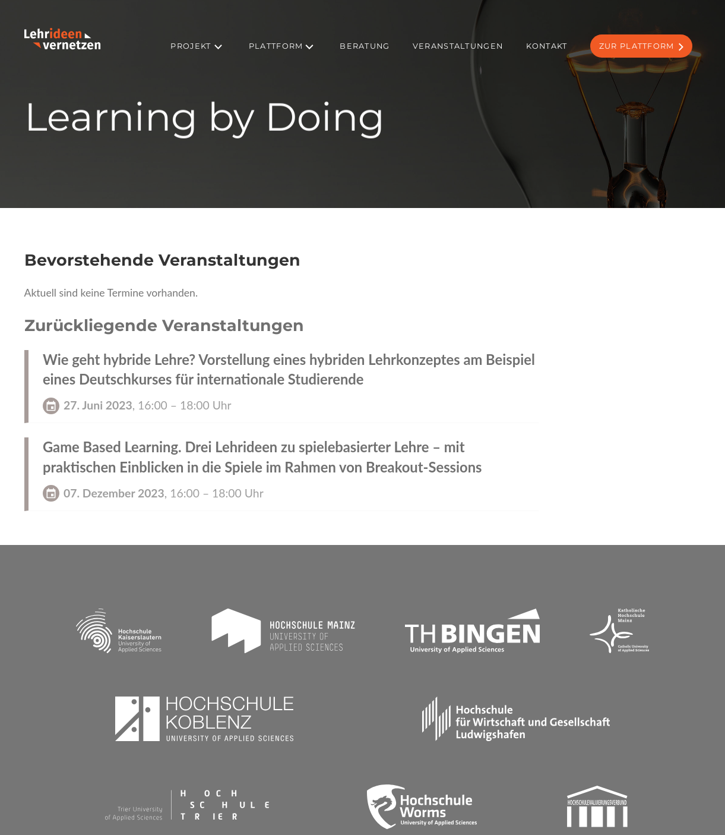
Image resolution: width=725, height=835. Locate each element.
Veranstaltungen (458, 46)
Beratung (365, 46)
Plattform (276, 46)
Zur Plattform (637, 46)
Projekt (190, 46)
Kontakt (547, 46)
